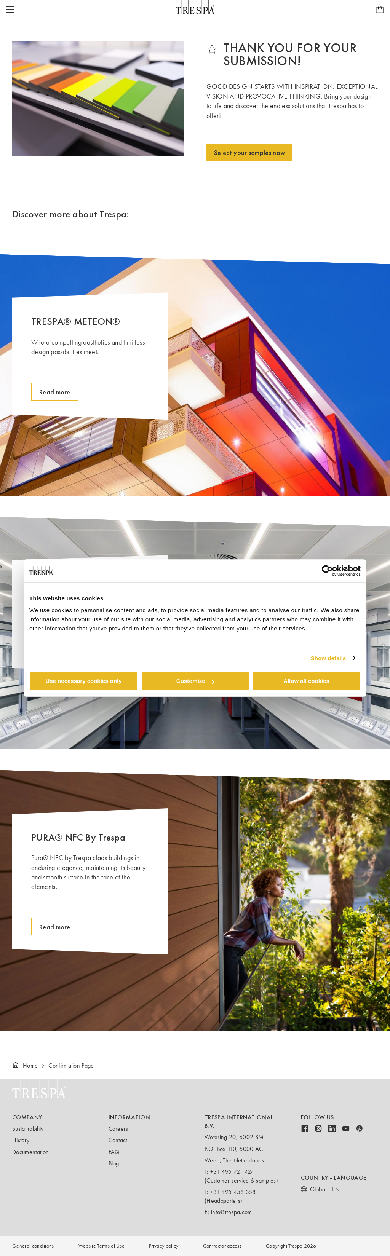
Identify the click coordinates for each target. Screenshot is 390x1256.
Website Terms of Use (101, 1246)
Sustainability (27, 1128)
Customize (195, 681)
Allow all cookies (306, 681)
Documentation (30, 1151)
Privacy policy (163, 1246)
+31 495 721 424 (232, 1171)
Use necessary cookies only (83, 681)
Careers (118, 1128)
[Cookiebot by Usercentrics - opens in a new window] (327, 570)
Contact (118, 1140)
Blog (114, 1163)
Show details (328, 658)
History (20, 1140)
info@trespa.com (231, 1212)
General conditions (33, 1246)
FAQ (114, 1151)
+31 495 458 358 (233, 1191)
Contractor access (222, 1246)
